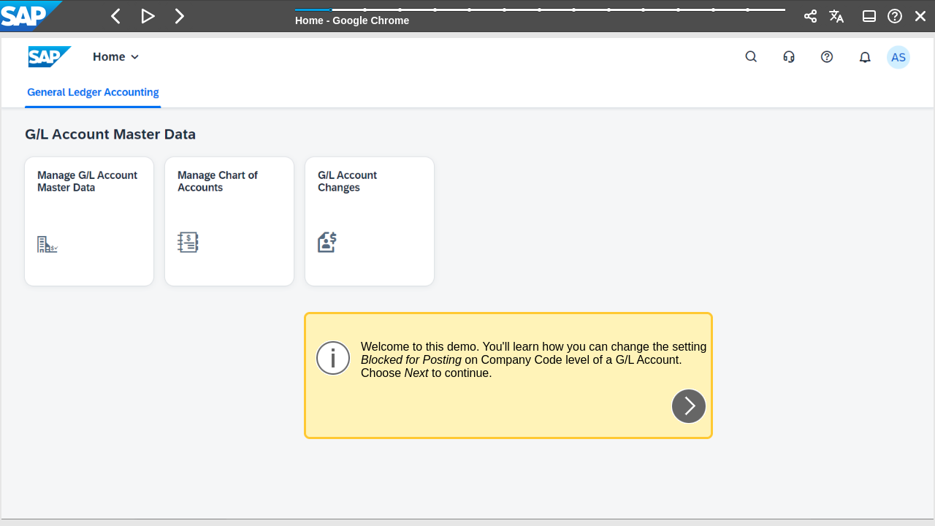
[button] (116, 16)
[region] (467, 279)
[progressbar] (540, 14)
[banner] (467, 16)
